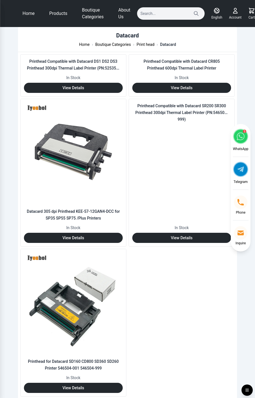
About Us (124, 13)
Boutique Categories (93, 13)
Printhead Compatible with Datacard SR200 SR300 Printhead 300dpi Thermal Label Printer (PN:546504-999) (181, 113)
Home (29, 13)
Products (58, 13)
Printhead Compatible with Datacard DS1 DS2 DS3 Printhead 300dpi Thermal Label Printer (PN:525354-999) (73, 68)
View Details (73, 88)
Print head (145, 44)
